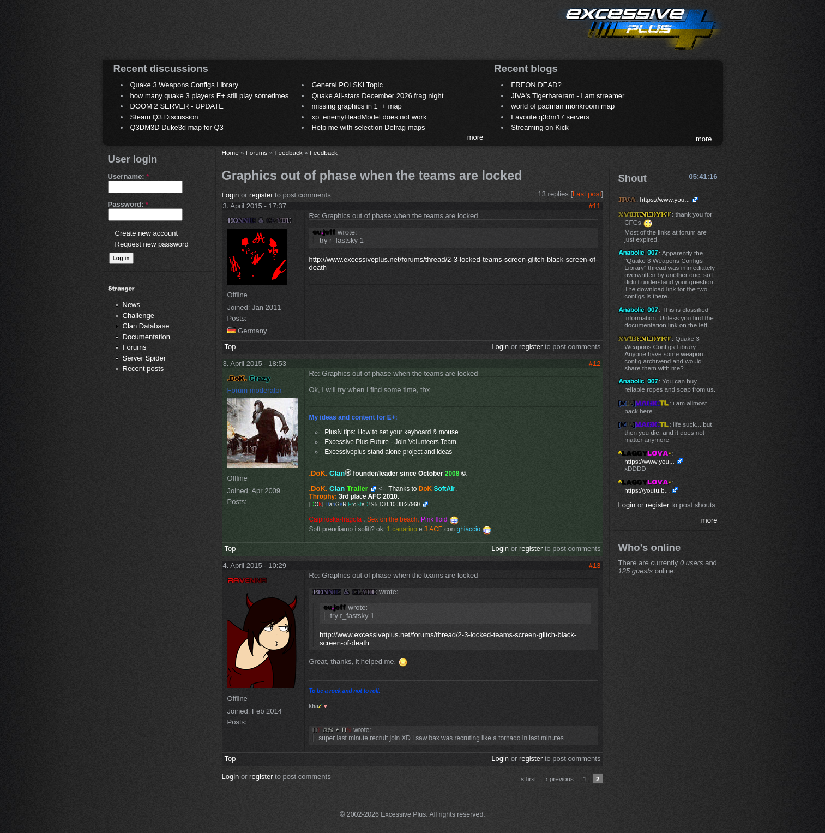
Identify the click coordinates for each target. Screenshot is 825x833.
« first (529, 778)
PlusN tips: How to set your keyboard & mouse (391, 432)
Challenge (139, 315)
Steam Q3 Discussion (164, 117)
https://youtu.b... (647, 490)
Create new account (146, 233)
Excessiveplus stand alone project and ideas (388, 452)
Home (230, 152)
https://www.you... (665, 199)
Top (230, 347)
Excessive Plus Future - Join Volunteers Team (390, 442)
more (475, 137)
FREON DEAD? (536, 85)
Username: (128, 176)
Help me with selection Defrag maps (368, 127)
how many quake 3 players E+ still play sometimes (209, 96)
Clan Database (146, 326)
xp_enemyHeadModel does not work (368, 117)
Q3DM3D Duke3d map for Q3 (177, 127)
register (261, 195)
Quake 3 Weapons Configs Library (184, 85)
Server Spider (144, 358)
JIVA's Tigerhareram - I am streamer (567, 96)
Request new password (152, 244)
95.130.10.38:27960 (395, 504)
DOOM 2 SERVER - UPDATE (177, 106)
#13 (595, 565)
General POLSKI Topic (347, 85)
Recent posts (143, 368)
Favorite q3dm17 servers (550, 117)
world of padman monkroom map (563, 106)
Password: (128, 204)
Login (230, 195)
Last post (587, 194)
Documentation (146, 337)
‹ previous (560, 778)
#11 (595, 206)
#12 (595, 363)
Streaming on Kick (540, 127)
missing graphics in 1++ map (356, 106)
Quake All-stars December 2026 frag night (377, 96)
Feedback (288, 152)
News (132, 305)
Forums (135, 347)
